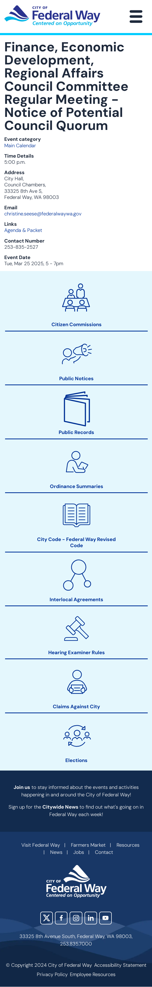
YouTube (105, 918)
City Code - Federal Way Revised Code (76, 543)
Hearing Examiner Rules (76, 653)
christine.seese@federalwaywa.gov (43, 214)
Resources (128, 845)
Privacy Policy (52, 974)
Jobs (78, 852)
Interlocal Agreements (76, 600)
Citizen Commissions (76, 325)
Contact (104, 852)
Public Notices (76, 379)
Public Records (76, 433)
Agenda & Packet (23, 230)
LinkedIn (90, 918)
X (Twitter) (46, 918)
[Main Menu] (136, 16)
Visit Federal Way (40, 845)
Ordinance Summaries (76, 487)
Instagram (75, 918)
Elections (76, 760)
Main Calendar (20, 145)
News (56, 852)
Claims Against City (76, 707)
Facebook (61, 918)
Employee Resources (92, 974)
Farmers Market (88, 845)
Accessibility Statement (120, 965)
